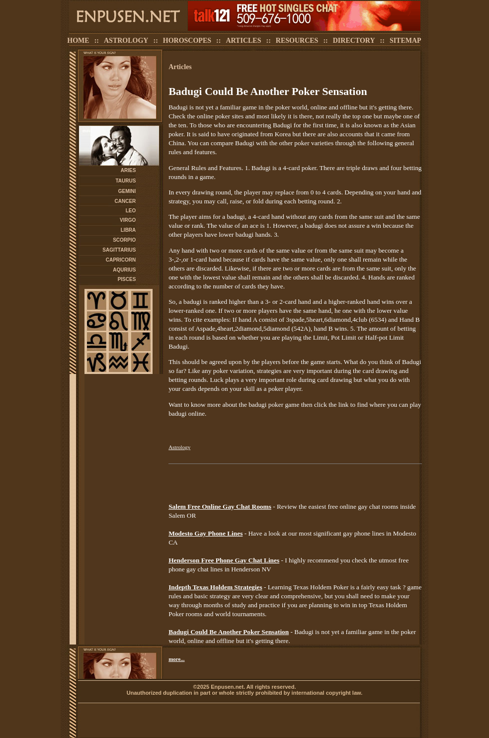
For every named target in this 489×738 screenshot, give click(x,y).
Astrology (179, 447)
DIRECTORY (354, 40)
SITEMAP (405, 40)
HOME (78, 40)
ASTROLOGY (126, 40)
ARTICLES (243, 40)
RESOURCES (297, 40)
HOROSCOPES (187, 40)
